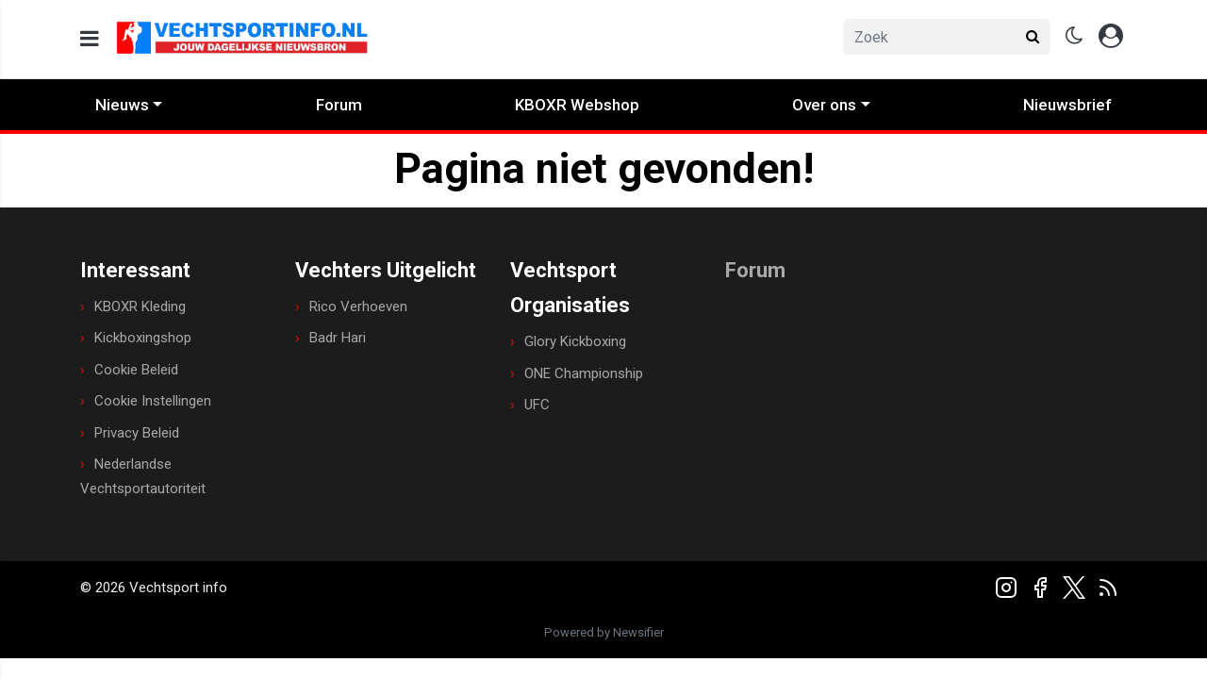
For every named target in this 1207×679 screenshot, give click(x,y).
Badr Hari (337, 337)
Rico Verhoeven (358, 306)
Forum (339, 104)
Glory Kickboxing (575, 341)
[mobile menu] (89, 39)
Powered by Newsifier (604, 632)
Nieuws (122, 104)
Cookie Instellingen (152, 400)
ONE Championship (583, 373)
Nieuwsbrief (1067, 104)
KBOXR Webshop (577, 104)
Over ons (824, 104)
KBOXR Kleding (140, 306)
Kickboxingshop (142, 337)
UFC (537, 404)
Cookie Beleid (136, 369)
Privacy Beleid (136, 432)
